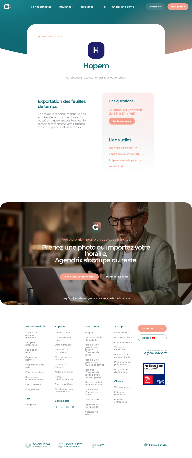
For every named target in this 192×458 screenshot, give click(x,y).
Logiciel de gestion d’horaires (31, 335)
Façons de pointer (31, 358)
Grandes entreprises (120, 400)
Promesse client (123, 337)
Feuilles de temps (31, 351)
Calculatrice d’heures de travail (91, 392)
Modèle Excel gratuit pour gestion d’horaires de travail (92, 350)
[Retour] (50, 36)
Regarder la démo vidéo (61, 351)
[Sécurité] (116, 166)
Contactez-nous (122, 121)
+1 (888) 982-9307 (155, 353)
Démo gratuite (63, 345)
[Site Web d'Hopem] (123, 147)
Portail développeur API (64, 378)
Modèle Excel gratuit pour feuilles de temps (94, 362)
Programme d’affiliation (121, 370)
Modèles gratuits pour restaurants (94, 383)
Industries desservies (120, 393)
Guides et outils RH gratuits (93, 338)
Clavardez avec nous (63, 338)
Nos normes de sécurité (63, 358)
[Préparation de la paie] (125, 160)
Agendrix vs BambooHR (91, 405)
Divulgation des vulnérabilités (64, 390)
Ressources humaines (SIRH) (34, 378)
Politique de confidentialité (122, 356)
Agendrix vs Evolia (91, 413)
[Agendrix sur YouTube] (73, 407)
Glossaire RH (92, 399)
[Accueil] (12, 7)
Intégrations (32, 389)
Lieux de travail (33, 384)
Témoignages (122, 387)
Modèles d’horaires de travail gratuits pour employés (93, 373)
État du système (64, 384)
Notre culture (121, 332)
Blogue (89, 332)
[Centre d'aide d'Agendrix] (127, 153)
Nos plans (31, 404)
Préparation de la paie (34, 365)
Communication (34, 372)
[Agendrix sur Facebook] (56, 407)
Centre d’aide (62, 332)
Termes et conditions (120, 348)
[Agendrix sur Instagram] (67, 407)
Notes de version (64, 372)
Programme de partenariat (122, 363)
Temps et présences (31, 343)
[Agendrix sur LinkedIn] (62, 407)
